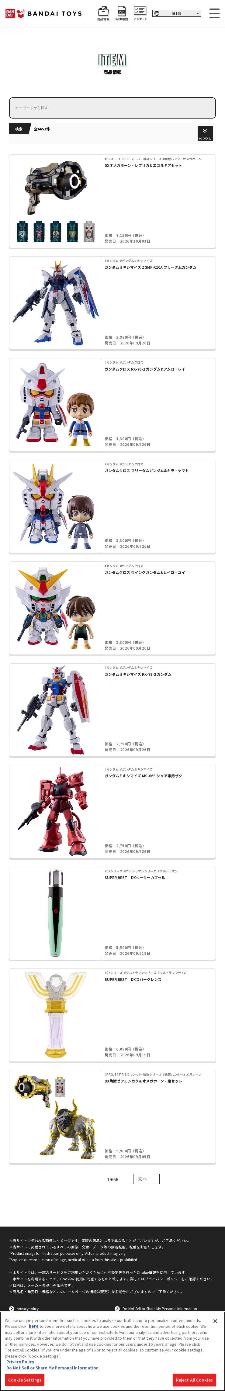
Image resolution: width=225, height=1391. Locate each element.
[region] (112, 1351)
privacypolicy (28, 1308)
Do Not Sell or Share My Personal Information (160, 1308)
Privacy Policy (20, 1362)
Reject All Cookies (194, 1380)
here (34, 1326)
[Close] (215, 1321)
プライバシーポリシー (163, 1278)
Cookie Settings (24, 1380)
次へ (142, 1178)
